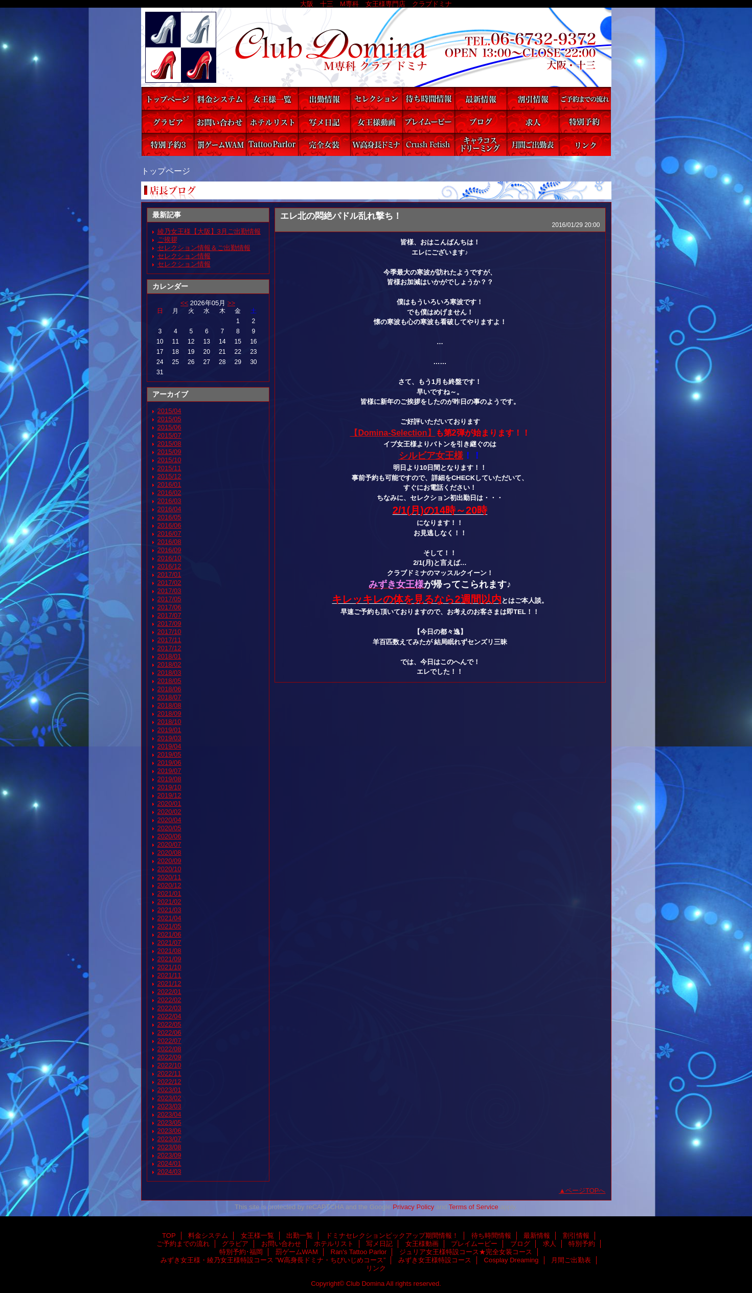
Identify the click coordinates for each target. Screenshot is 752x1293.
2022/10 (169, 1065)
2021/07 (169, 942)
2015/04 (169, 411)
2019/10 (169, 787)
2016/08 (169, 542)
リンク (585, 144)
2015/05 (169, 419)
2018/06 (169, 689)
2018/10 (169, 721)
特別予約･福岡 (168, 144)
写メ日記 (324, 121)
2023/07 (169, 1139)
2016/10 (169, 558)
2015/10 (169, 460)
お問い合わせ (220, 121)
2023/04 (169, 1114)
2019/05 (169, 754)
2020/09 (169, 861)
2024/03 (169, 1171)
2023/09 (169, 1155)
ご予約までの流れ (585, 98)
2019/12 (169, 795)
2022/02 (169, 1000)
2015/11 (169, 468)
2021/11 (169, 975)
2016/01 (169, 484)
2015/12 (169, 476)
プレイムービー (428, 121)
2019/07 (169, 771)
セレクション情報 (184, 256)
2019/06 (169, 762)
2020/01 (169, 803)
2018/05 (169, 681)
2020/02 (169, 811)
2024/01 (169, 1163)
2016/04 (169, 509)
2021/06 (169, 934)
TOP (168, 98)
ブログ (480, 121)
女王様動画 (376, 121)
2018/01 (169, 656)
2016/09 (169, 550)
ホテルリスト (272, 121)
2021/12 (169, 983)
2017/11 (169, 640)
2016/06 (169, 525)
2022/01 (169, 991)
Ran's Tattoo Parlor (272, 144)
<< (184, 303)
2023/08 (169, 1147)
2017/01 (169, 574)
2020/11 (169, 877)
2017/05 (169, 599)
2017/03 (169, 591)
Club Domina (376, 47)
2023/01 (169, 1090)
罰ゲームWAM (220, 144)
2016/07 (169, 533)
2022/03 (169, 1008)
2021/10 (169, 967)
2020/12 (169, 885)
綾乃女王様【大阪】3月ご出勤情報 (209, 231)
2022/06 (169, 1032)
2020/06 (169, 836)
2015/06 (169, 427)
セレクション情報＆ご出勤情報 (203, 248)
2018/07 (169, 697)
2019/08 (169, 779)
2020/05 (169, 828)
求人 (533, 121)
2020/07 (169, 844)
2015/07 (169, 435)
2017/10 (169, 632)
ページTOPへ (585, 1190)
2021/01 (169, 893)
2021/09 (169, 959)
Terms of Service (473, 1207)
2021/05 (169, 926)
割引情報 (533, 98)
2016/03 (169, 501)
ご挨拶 (167, 239)
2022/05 (169, 1024)
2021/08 (169, 951)
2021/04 (169, 918)
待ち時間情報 (428, 98)
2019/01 (169, 730)
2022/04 (169, 1016)
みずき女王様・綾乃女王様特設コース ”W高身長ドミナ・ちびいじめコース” (376, 144)
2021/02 (169, 901)
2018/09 (169, 713)
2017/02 (169, 582)
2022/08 (169, 1049)
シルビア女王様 (431, 455)
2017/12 (169, 648)
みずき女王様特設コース (428, 144)
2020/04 (169, 820)
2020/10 (169, 869)
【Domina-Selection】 (392, 432)
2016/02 (169, 492)
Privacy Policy (413, 1207)
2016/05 (169, 517)
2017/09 (169, 623)
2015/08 (169, 443)
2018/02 (169, 664)
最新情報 (480, 98)
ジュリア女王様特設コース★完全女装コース (324, 144)
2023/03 (169, 1106)
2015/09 (169, 452)
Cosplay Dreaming (480, 144)
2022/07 (169, 1041)
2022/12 (169, 1081)
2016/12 (169, 566)
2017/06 (169, 607)
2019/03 (169, 738)
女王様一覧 (272, 98)
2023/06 (169, 1131)
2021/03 (169, 910)
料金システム (220, 98)
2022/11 (169, 1073)
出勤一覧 (324, 98)
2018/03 (169, 672)
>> (231, 303)
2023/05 (169, 1122)
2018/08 (169, 705)
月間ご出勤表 (533, 144)
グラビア (168, 121)
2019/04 (169, 746)
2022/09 (169, 1057)
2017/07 (169, 615)
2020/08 (169, 852)
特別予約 (585, 121)
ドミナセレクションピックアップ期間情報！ (376, 98)
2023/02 (169, 1098)
